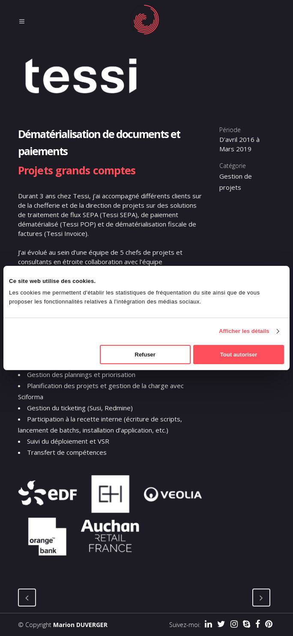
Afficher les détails (244, 331)
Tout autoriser (238, 354)
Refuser (145, 354)
